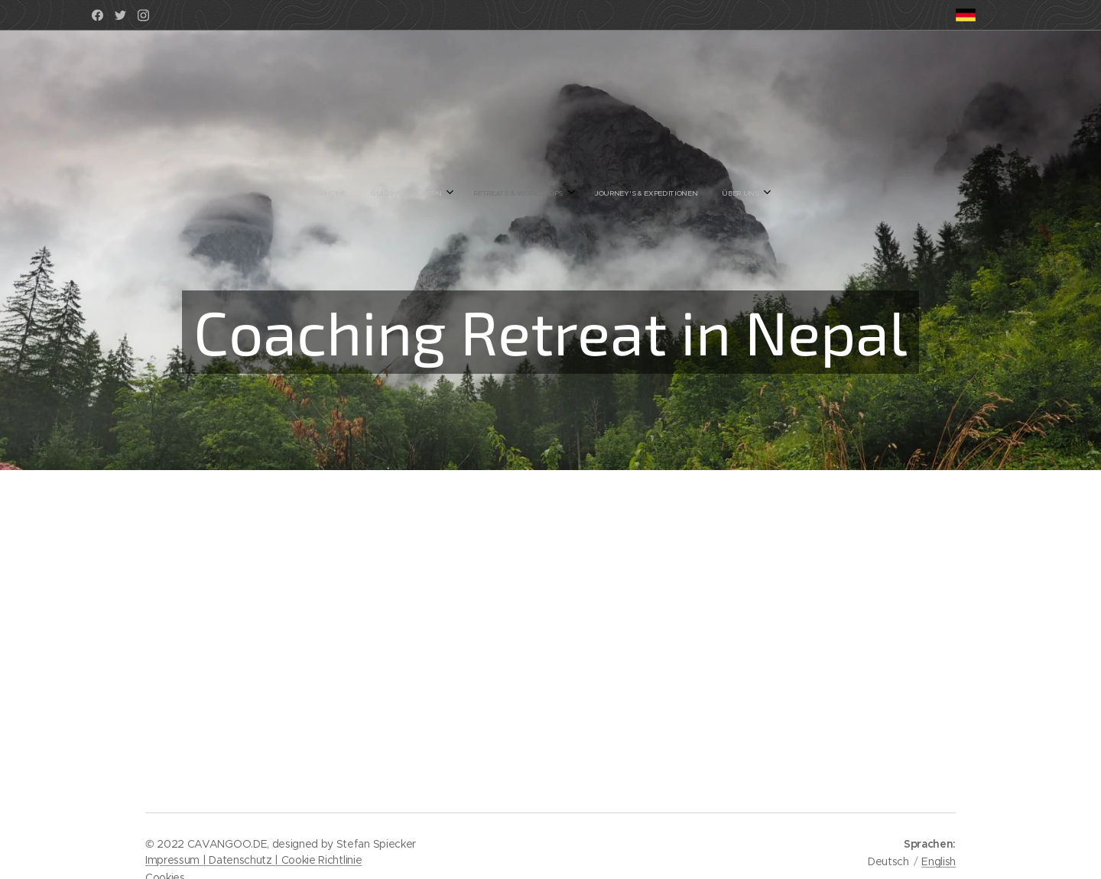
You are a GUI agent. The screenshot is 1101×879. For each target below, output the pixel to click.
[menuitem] (492, 193)
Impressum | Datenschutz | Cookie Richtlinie (253, 860)
